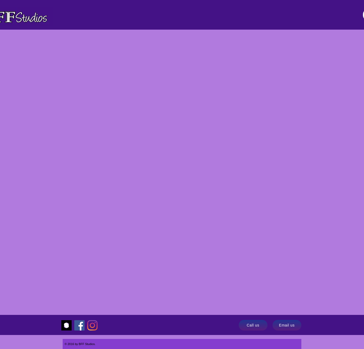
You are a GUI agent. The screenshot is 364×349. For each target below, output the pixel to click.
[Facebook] (79, 325)
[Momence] (66, 325)
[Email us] (287, 325)
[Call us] (253, 325)
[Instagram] (92, 325)
